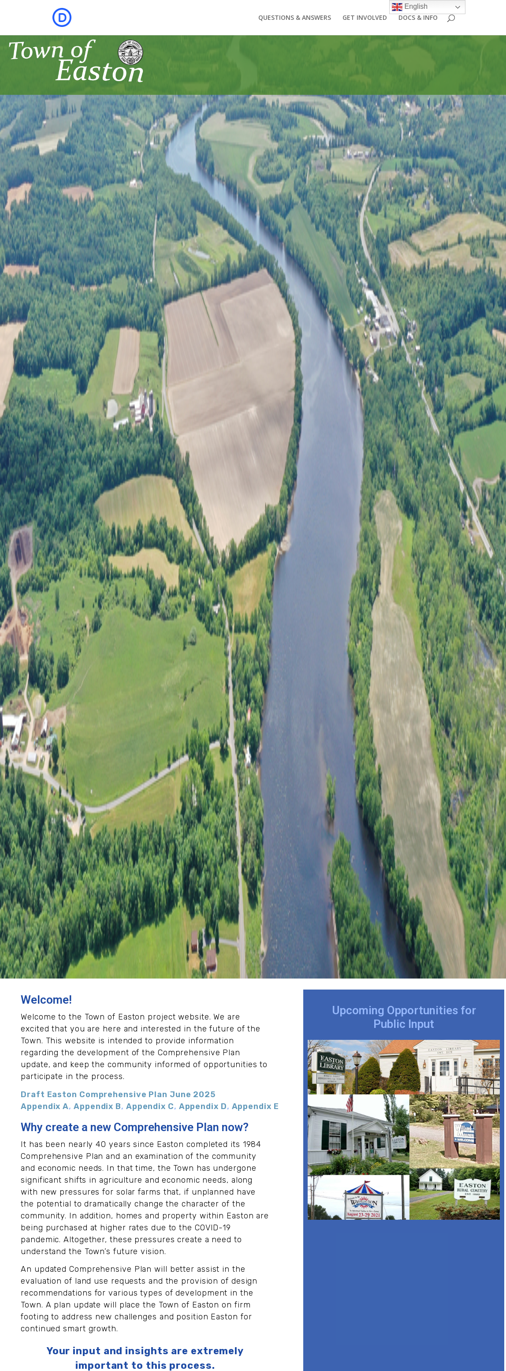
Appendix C (150, 1106)
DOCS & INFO (418, 18)
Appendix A (45, 1106)
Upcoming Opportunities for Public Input (404, 1017)
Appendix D (203, 1106)
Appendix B (97, 1106)
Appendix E (255, 1106)
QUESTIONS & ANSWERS (294, 18)
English (410, 7)
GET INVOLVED (364, 18)
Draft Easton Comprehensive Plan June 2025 (118, 1094)
